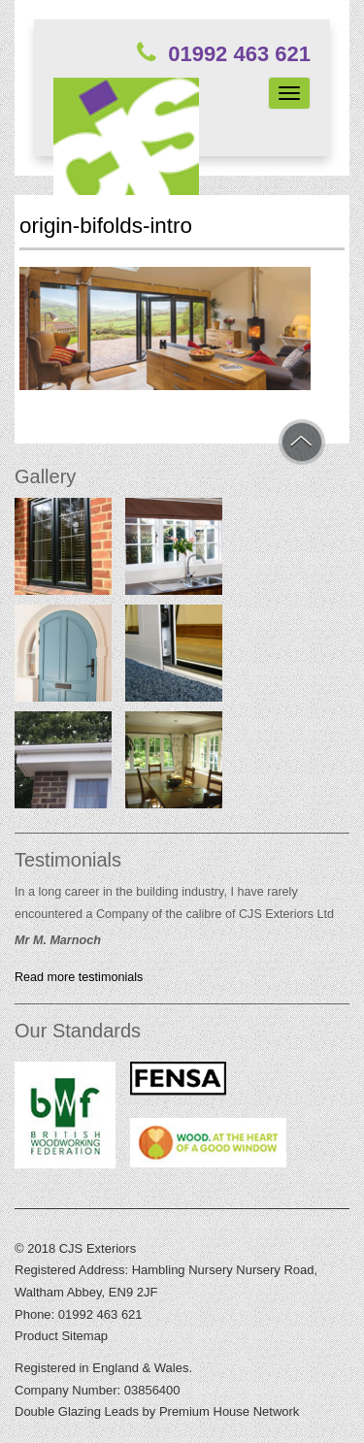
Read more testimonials (79, 977)
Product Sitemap (61, 1335)
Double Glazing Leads (77, 1411)
